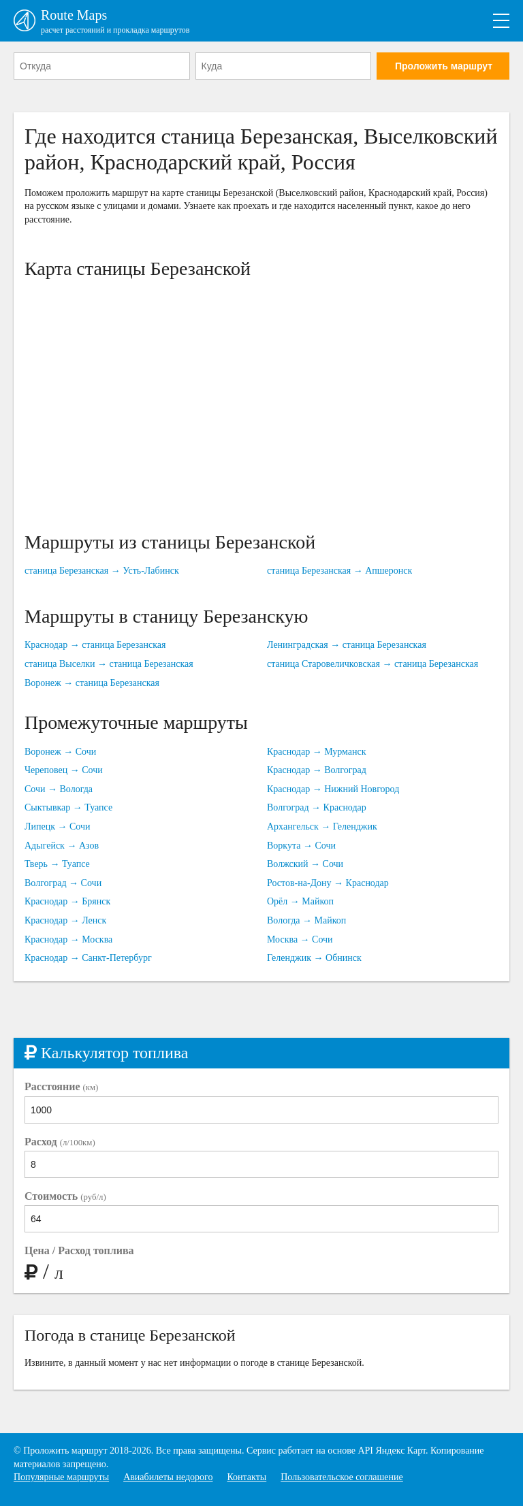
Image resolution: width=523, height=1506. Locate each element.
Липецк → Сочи (58, 826)
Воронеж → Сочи (60, 752)
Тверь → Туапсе (57, 864)
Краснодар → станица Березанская (95, 645)
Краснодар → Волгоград (316, 770)
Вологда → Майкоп (306, 920)
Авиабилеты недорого (167, 1477)
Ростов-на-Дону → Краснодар (328, 883)
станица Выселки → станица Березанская (109, 664)
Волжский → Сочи (305, 864)
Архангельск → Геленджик (322, 826)
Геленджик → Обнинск (314, 958)
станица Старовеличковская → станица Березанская (372, 664)
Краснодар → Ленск (65, 920)
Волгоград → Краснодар (316, 807)
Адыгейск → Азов (62, 845)
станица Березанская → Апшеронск (339, 571)
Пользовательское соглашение (342, 1477)
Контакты (246, 1477)
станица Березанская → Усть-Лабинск (102, 571)
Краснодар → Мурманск (316, 752)
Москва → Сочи (300, 939)
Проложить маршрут (443, 66)
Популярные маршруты (61, 1477)
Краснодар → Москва (68, 939)
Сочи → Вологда (59, 789)
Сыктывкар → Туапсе (68, 807)
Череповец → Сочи (64, 770)
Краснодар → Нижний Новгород (333, 789)
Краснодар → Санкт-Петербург (88, 958)
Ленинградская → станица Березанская (346, 645)
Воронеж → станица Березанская (92, 683)
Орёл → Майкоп (300, 901)
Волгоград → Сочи (63, 883)
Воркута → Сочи (301, 845)
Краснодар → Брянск (67, 901)
